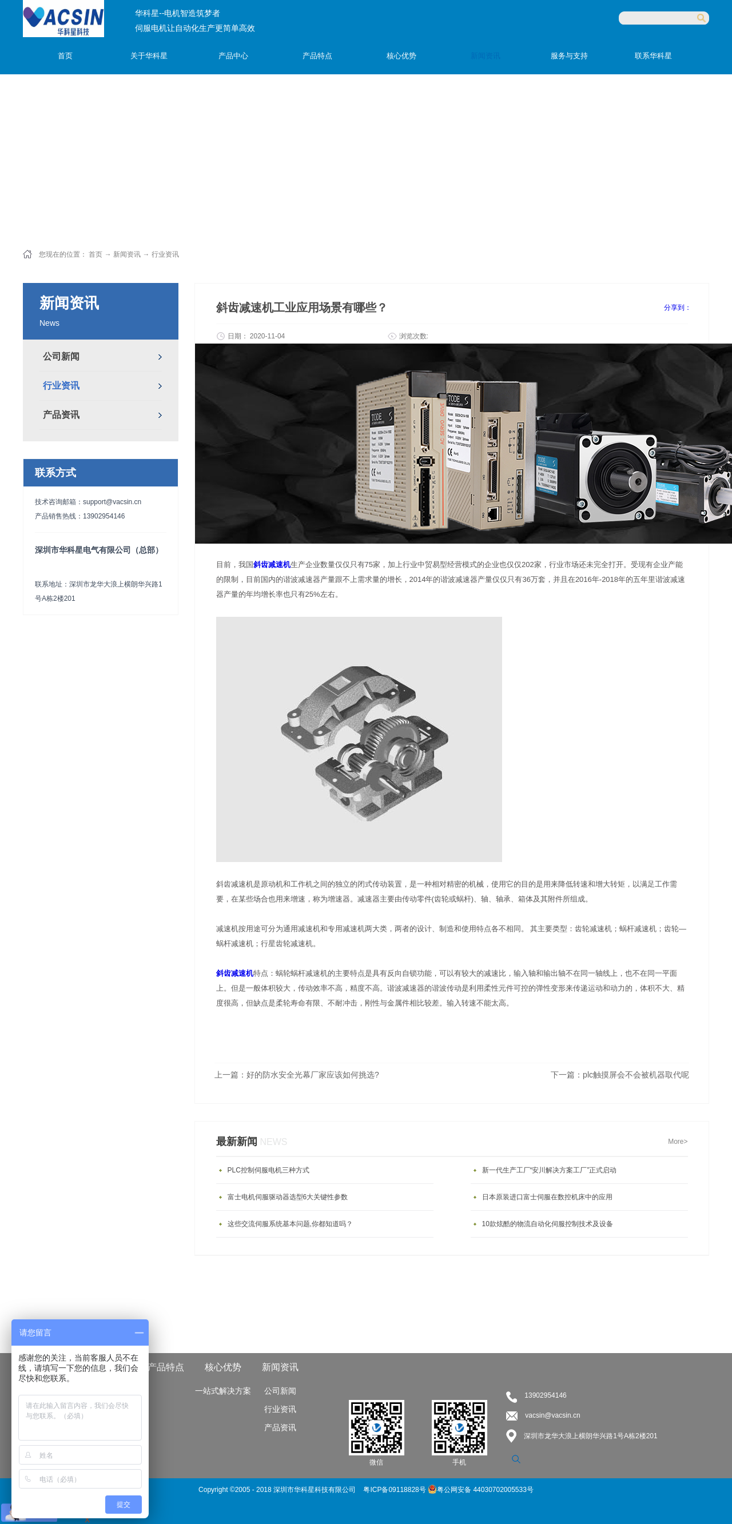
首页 (65, 55)
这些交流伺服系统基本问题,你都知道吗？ (290, 1224)
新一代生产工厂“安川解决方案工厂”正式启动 (549, 1170)
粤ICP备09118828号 (395, 1490)
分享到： (677, 308)
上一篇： (296, 1074)
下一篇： (620, 1074)
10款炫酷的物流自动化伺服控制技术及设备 (547, 1224)
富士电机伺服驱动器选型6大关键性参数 (288, 1197)
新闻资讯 (127, 254)
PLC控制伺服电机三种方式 (268, 1170)
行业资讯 (165, 254)
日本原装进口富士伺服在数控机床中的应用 (547, 1197)
